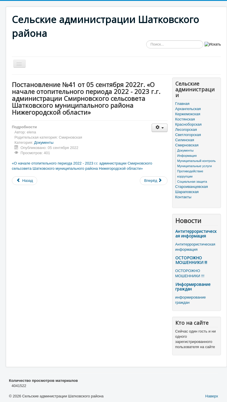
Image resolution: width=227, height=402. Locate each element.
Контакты (183, 197)
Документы (43, 142)
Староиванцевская (191, 186)
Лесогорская (186, 129)
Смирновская (187, 145)
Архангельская (188, 109)
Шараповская (187, 192)
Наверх (211, 396)
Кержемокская (187, 114)
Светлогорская (188, 135)
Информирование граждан (193, 287)
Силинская (184, 140)
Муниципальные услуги (194, 166)
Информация (187, 155)
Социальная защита (192, 181)
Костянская (185, 119)
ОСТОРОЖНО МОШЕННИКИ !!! (191, 260)
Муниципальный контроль (196, 161)
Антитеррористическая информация (196, 234)
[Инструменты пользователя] (160, 128)
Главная (182, 103)
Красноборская (188, 124)
